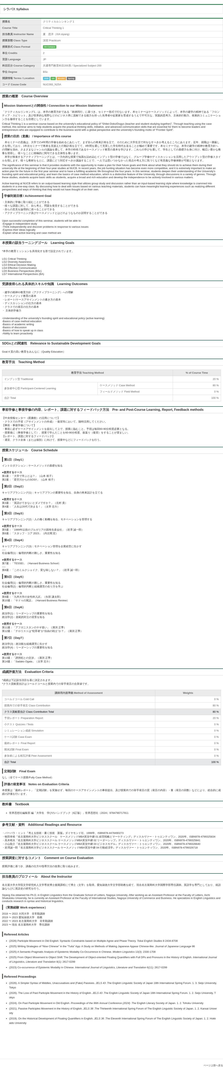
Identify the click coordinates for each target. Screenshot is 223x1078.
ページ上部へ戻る (213, 1065)
